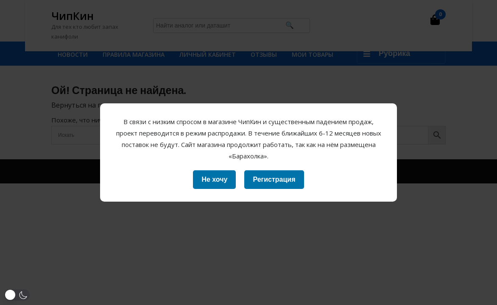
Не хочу (214, 179)
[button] (17, 295)
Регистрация (274, 179)
